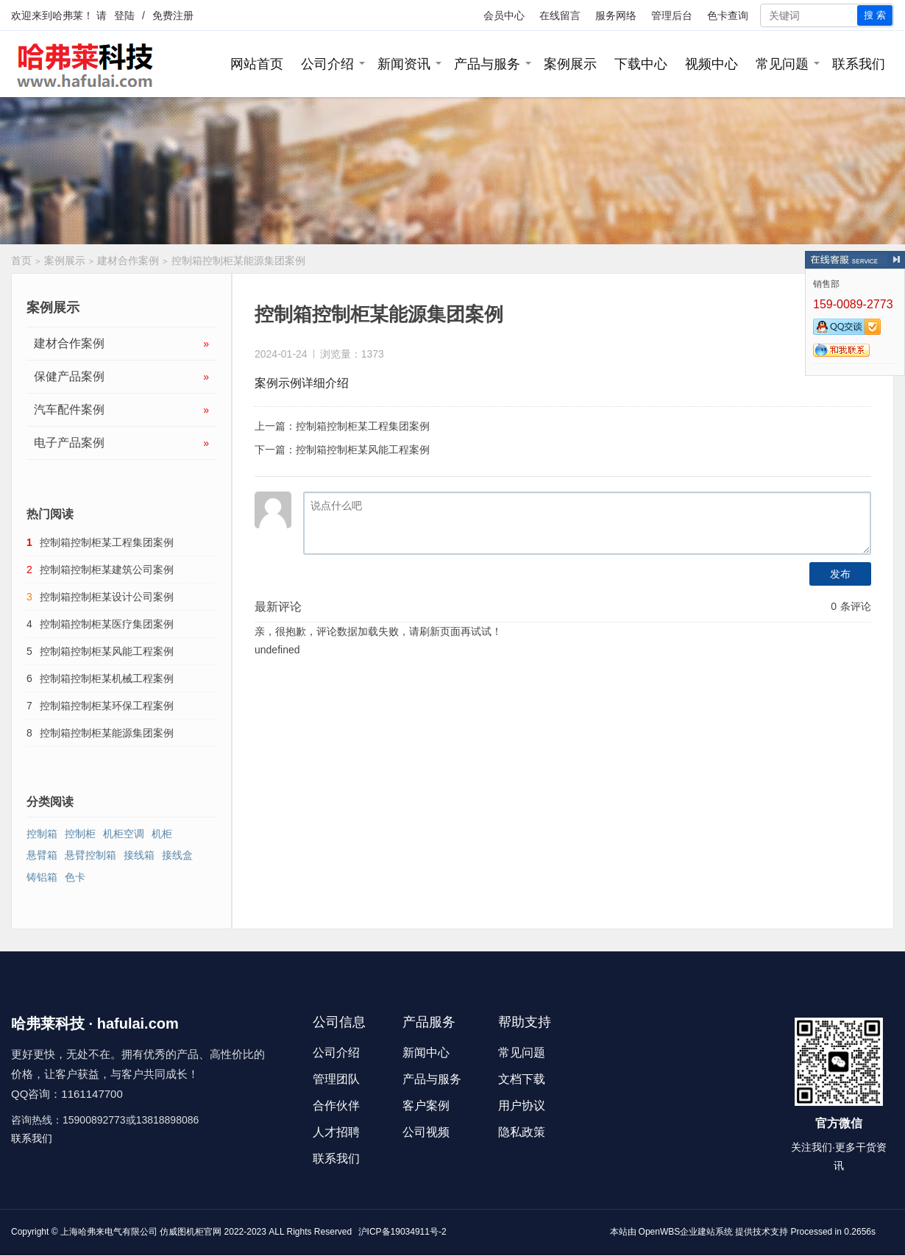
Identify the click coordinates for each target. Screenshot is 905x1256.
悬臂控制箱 (90, 855)
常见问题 (782, 64)
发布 (840, 574)
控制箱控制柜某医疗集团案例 (107, 624)
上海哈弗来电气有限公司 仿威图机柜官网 (140, 1232)
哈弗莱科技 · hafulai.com (95, 1023)
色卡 (75, 877)
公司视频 (426, 1132)
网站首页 (256, 64)
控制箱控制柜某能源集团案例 (107, 733)
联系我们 (858, 64)
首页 (21, 260)
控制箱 (41, 834)
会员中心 (504, 15)
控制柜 (80, 834)
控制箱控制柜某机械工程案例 (107, 678)
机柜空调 (123, 834)
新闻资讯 (403, 64)
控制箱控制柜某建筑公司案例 (107, 569)
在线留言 (560, 15)
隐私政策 (521, 1132)
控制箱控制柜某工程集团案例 (363, 426)
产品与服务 (487, 64)
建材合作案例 (128, 260)
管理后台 (671, 15)
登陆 (124, 15)
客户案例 (426, 1105)
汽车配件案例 (121, 410)
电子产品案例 (121, 443)
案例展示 (570, 64)
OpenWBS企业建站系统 (686, 1232)
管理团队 (336, 1079)
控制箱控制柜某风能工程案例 (363, 449)
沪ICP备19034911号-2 (402, 1232)
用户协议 (521, 1105)
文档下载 (521, 1079)
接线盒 (177, 855)
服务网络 (615, 15)
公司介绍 (327, 64)
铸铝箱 (41, 877)
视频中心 (711, 64)
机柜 (162, 834)
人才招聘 (336, 1132)
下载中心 (640, 64)
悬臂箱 (41, 855)
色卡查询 (727, 15)
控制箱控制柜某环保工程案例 (107, 706)
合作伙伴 (336, 1105)
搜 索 (875, 15)
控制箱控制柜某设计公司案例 (107, 597)
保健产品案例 (121, 377)
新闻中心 (426, 1052)
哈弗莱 (67, 15)
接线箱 (139, 855)
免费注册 (173, 15)
